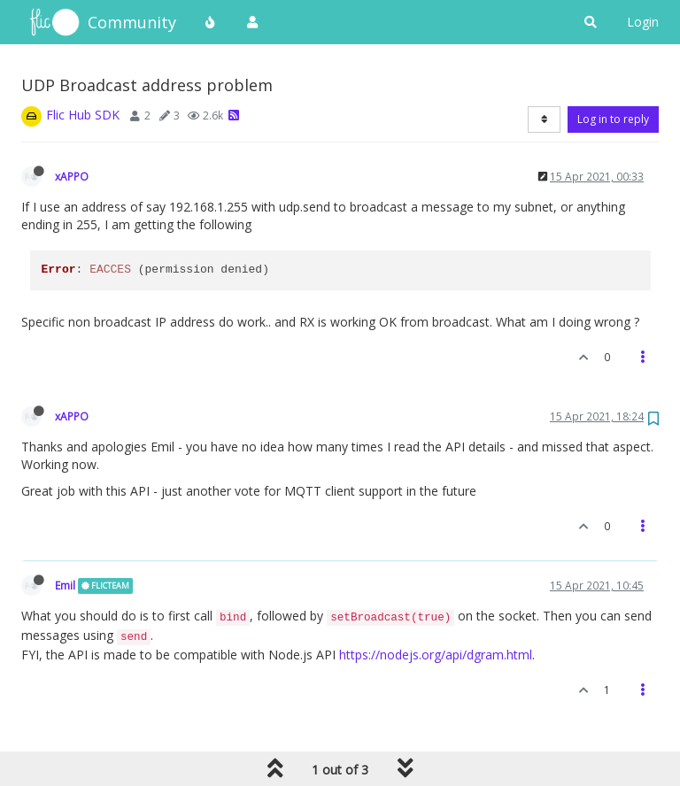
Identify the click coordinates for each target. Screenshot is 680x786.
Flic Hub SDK (83, 114)
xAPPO (72, 176)
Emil (65, 585)
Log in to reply (613, 119)
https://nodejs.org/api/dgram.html (435, 654)
